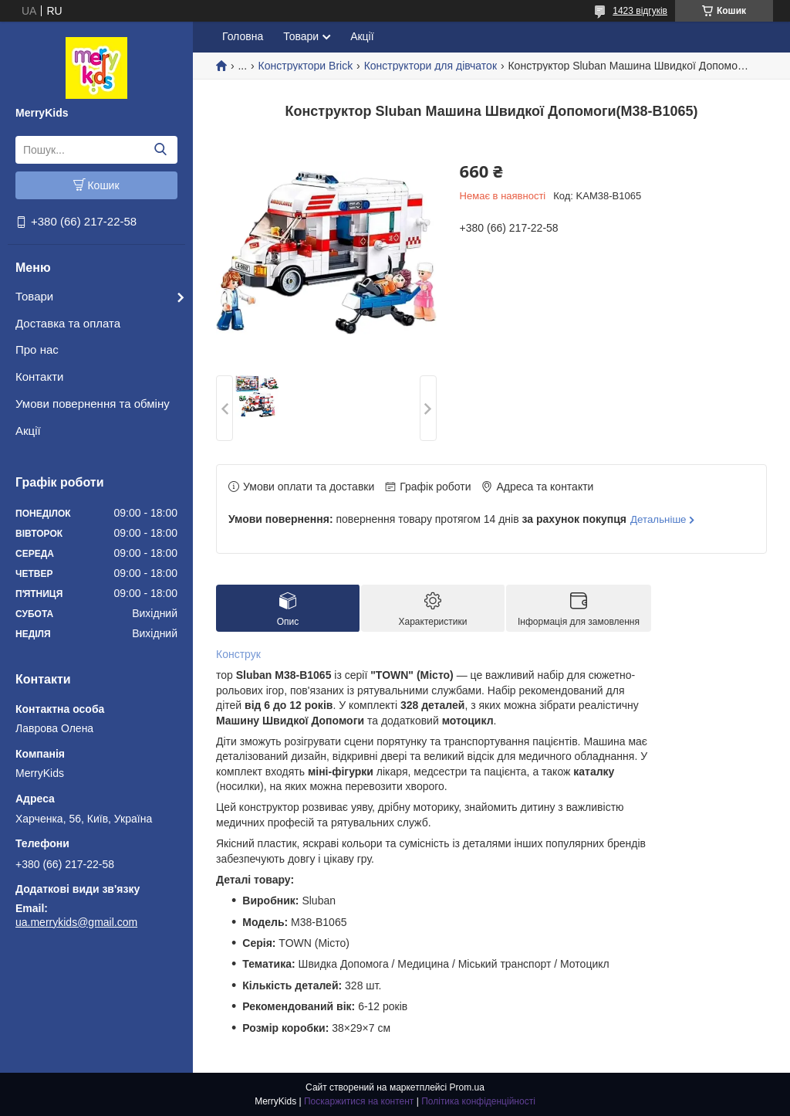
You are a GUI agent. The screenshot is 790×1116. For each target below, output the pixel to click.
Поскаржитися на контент (359, 1101)
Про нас (37, 349)
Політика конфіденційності (478, 1101)
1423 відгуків (640, 10)
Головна (242, 36)
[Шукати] (160, 150)
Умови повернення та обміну (92, 403)
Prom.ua (467, 1087)
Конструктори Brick (305, 65)
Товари (34, 296)
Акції (28, 430)
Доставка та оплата (67, 323)
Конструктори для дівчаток (430, 65)
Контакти (39, 376)
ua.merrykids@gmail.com (76, 922)
